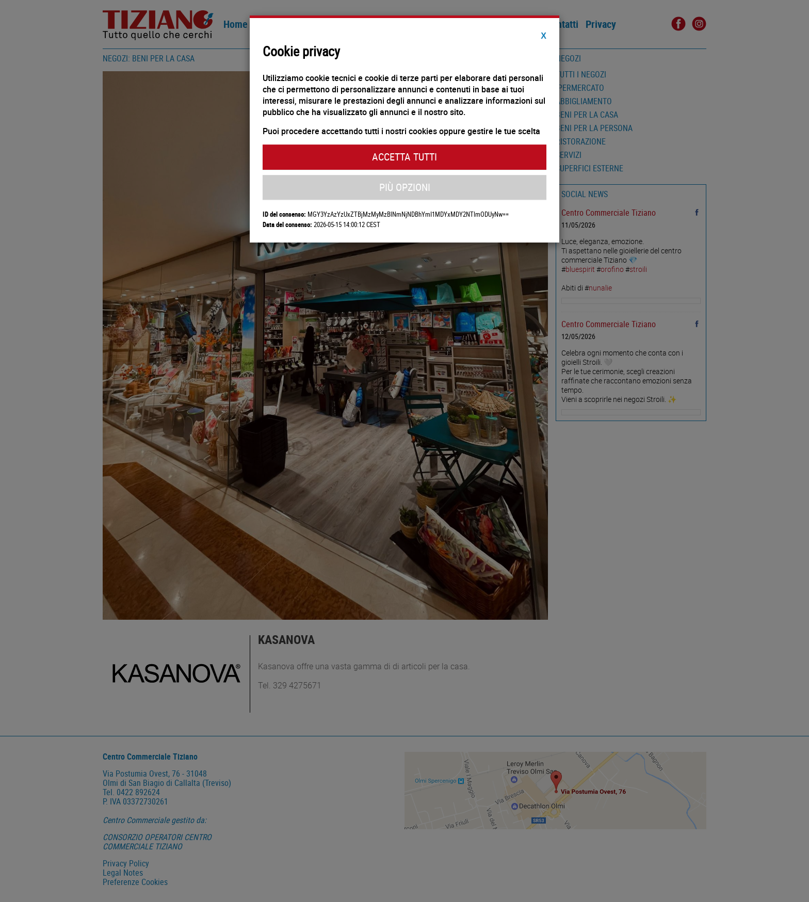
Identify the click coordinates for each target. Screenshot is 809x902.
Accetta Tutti (404, 157)
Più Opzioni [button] (404, 187)
